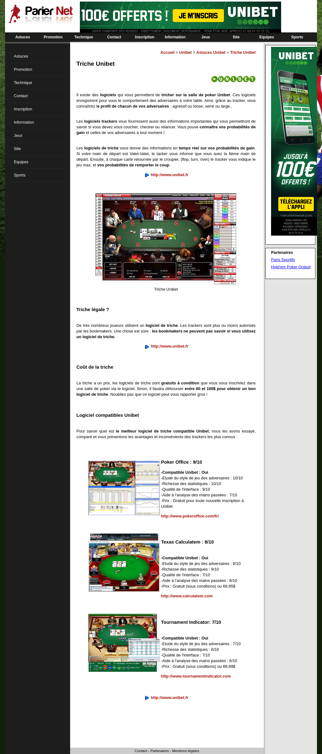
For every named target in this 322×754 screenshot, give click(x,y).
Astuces (22, 37)
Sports (297, 37)
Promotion (53, 37)
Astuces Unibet (210, 52)
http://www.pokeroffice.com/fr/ (190, 516)
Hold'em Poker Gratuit (290, 267)
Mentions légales (185, 751)
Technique (83, 37)
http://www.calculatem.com (187, 596)
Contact (114, 37)
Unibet (185, 52)
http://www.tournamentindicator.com (196, 676)
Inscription (144, 37)
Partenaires (159, 751)
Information (175, 37)
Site (236, 37)
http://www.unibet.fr (169, 174)
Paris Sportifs (283, 259)
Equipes (266, 37)
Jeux (205, 37)
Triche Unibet (243, 52)
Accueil (167, 52)
